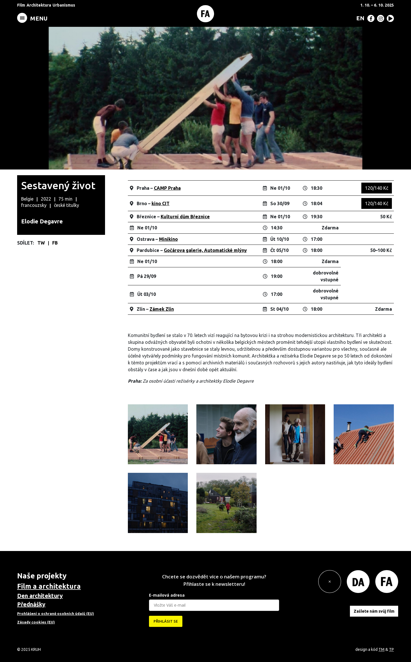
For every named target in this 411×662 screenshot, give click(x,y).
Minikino (168, 239)
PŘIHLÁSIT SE (166, 621)
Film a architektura (49, 586)
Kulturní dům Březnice (185, 216)
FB (55, 242)
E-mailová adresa (167, 595)
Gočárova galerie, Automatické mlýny (205, 250)
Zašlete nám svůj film (374, 611)
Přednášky (31, 604)
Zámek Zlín (162, 309)
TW (41, 242)
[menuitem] (359, 18)
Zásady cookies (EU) (36, 622)
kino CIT (161, 203)
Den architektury (40, 595)
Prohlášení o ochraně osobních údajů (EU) (55, 613)
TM (381, 649)
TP (391, 649)
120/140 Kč (376, 188)
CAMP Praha (167, 188)
